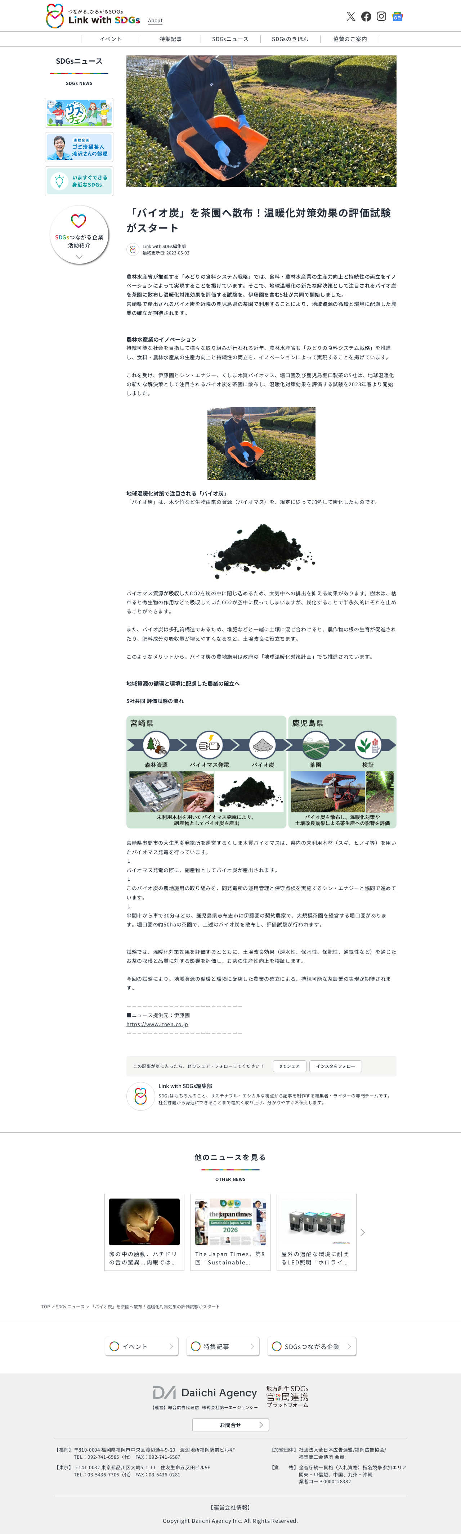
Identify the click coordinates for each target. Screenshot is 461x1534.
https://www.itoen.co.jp (157, 1024)
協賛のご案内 (350, 38)
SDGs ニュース (70, 1306)
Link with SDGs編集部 (164, 246)
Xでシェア (290, 1066)
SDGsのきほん (290, 38)
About (155, 20)
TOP (45, 1306)
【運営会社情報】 (230, 1507)
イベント (111, 38)
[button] (348, 1232)
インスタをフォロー (335, 1066)
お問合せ (230, 1425)
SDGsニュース (230, 38)
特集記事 (171, 38)
